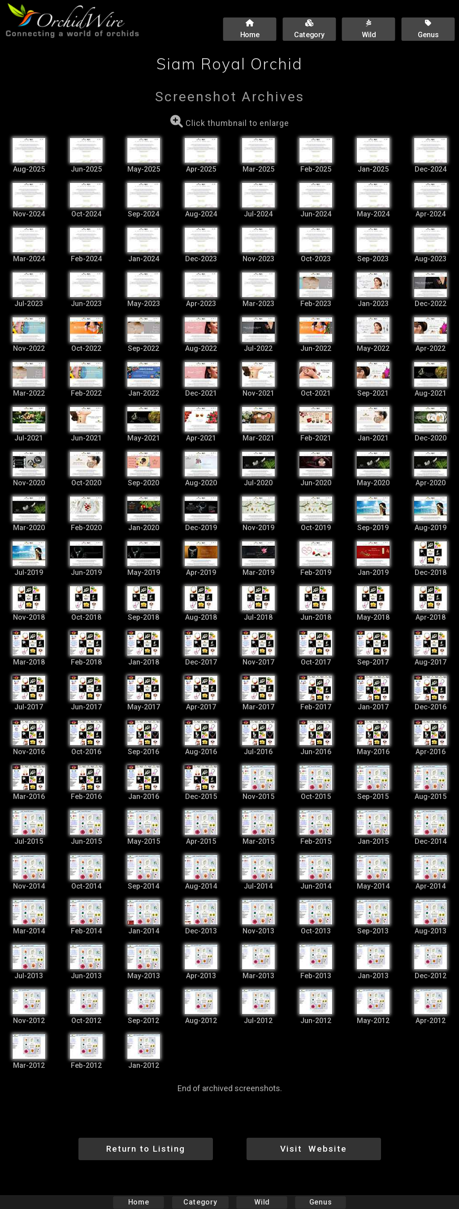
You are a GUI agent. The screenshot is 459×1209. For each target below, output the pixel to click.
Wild (261, 1202)
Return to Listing (145, 1149)
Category (200, 1202)
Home (138, 1202)
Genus (320, 1202)
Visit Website (313, 1149)
